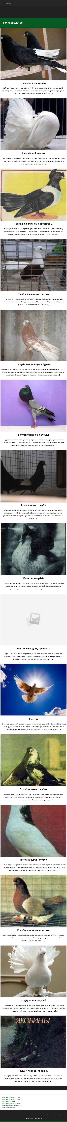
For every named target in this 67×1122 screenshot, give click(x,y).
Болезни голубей (33, 578)
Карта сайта (62, 1115)
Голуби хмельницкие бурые (33, 364)
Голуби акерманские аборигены (33, 223)
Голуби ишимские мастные (33, 930)
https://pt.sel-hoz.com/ (8, 1107)
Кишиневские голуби (33, 505)
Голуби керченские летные (33, 294)
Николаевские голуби (33, 83)
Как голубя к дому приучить (33, 648)
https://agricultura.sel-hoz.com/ (11, 1097)
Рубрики (55, 1115)
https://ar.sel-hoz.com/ (8, 1101)
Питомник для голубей (33, 859)
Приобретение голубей (33, 789)
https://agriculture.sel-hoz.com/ (11, 1099)
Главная (49, 1115)
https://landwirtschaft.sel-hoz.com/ (12, 1105)
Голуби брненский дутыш (33, 434)
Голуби (33, 719)
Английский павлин (33, 153)
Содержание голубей (33, 1000)
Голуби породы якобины (33, 1070)
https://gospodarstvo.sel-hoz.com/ (11, 1103)
